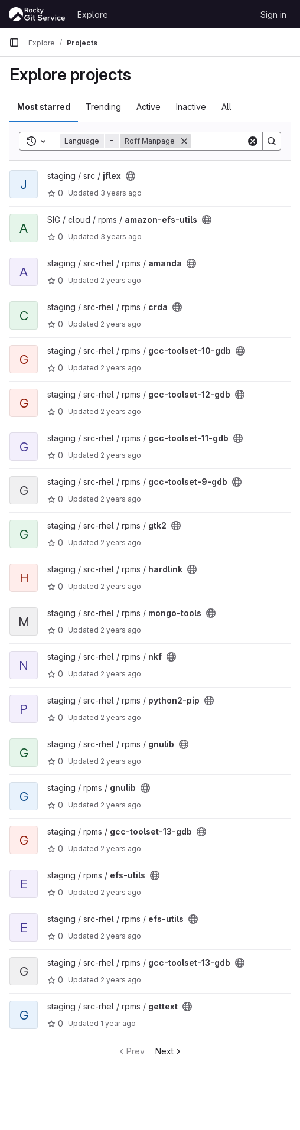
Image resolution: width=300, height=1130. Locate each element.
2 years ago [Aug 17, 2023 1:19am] (120, 367)
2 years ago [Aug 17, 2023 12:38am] (120, 324)
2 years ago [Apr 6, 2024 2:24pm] (120, 848)
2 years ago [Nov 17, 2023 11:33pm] (120, 717)
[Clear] (253, 141)
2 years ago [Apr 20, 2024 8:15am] (120, 892)
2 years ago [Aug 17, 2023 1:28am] (120, 411)
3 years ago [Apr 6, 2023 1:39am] (121, 236)
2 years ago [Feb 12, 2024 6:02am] (120, 761)
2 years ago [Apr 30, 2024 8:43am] (120, 979)
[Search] (271, 141)
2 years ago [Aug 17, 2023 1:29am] (120, 455)
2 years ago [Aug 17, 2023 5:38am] (120, 630)
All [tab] (226, 107)
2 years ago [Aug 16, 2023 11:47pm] (120, 280)
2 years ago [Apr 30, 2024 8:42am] (120, 936)
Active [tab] (148, 107)
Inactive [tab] (191, 107)
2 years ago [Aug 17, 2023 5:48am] (120, 673)
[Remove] (184, 141)
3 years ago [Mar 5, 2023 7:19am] (121, 192)
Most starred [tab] (43, 107)
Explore (92, 14)
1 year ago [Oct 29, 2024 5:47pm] (118, 1023)
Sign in (273, 14)
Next (169, 1051)
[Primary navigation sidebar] (14, 42)
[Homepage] (37, 14)
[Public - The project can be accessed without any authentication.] (130, 176)
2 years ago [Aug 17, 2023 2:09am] (120, 542)
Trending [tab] (103, 107)
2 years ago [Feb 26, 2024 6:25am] (120, 804)
